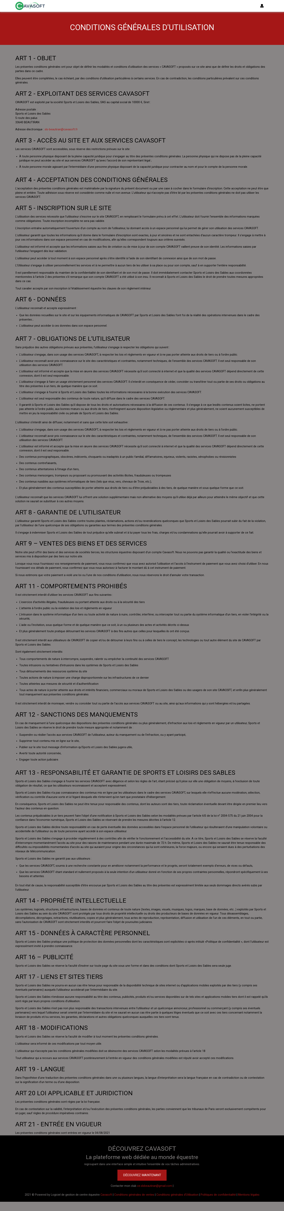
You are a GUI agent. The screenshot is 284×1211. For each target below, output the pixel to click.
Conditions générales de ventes (134, 1194)
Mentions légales (248, 1194)
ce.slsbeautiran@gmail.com (154, 1186)
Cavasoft (106, 1194)
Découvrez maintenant (142, 1175)
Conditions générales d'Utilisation (177, 1194)
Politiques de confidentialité (218, 1194)
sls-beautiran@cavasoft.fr (61, 129)
